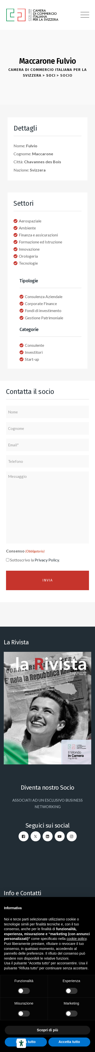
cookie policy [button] (76, 939)
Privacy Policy (47, 559)
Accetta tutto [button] (69, 1042)
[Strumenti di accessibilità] (21, 1043)
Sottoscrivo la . (35, 559)
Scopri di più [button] (47, 1030)
